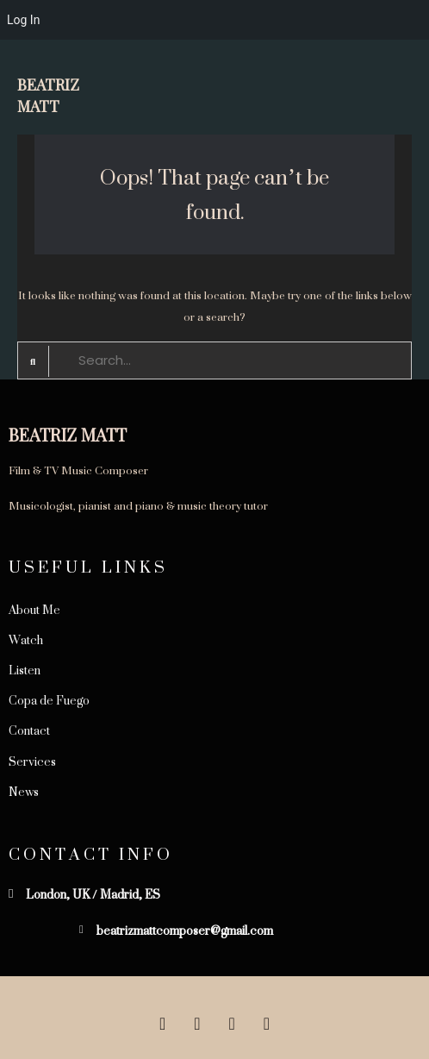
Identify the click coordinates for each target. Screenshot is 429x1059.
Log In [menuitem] (23, 20)
